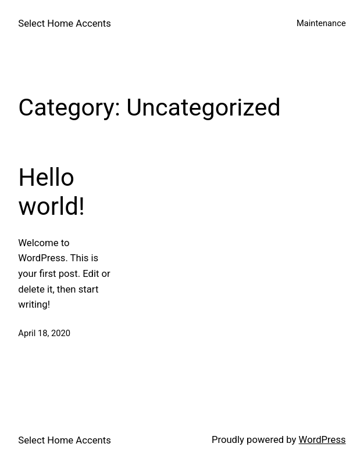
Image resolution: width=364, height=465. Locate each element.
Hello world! (51, 192)
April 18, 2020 (44, 333)
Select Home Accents (64, 23)
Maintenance (321, 23)
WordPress (322, 439)
